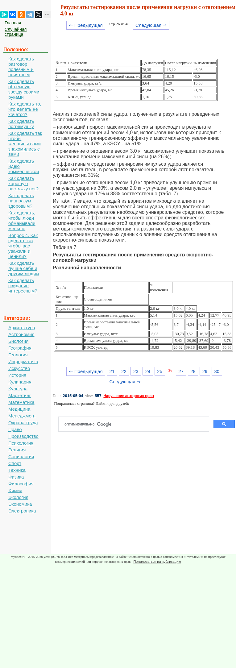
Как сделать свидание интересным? (22, 285)
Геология (18, 354)
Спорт (14, 463)
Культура (17, 388)
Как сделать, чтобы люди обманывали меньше (21, 220)
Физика (16, 476)
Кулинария (19, 381)
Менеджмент (22, 415)
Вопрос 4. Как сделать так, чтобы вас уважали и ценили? (23, 246)
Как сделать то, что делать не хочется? (24, 109)
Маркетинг (19, 395)
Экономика (20, 504)
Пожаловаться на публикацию (157, 561)
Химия (15, 490)
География (19, 348)
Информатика (23, 361)
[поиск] (136, 424)
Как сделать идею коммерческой (23, 166)
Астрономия (21, 334)
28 (193, 371)
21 (112, 371)
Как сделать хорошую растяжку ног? (23, 183)
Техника (17, 470)
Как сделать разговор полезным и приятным (21, 66)
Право (15, 429)
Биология (18, 341)
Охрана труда (23, 422)
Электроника (22, 510)
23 (136, 371)
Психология (20, 443)
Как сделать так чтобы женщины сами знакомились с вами (25, 144)
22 (123, 371)
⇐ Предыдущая (86, 25)
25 (159, 371)
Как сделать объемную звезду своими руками (23, 89)
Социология (21, 456)
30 (216, 371)
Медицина (19, 409)
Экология (18, 497)
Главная (13, 22)
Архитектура (21, 327)
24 (148, 371)
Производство (23, 436)
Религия (17, 449)
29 (205, 371)
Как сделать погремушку (21, 123)
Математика (21, 402)
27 (181, 371)
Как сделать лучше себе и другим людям (23, 268)
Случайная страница (16, 32)
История (17, 375)
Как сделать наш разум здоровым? (21, 201)
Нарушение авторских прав (128, 396)
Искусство (19, 368)
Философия (21, 483)
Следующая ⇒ (151, 25)
